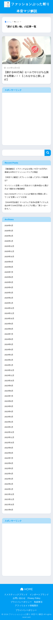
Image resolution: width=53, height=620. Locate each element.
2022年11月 (9, 437)
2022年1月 (9, 489)
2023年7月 (9, 396)
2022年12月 (9, 432)
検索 (48, 153)
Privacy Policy (34, 598)
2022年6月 (9, 463)
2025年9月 (9, 262)
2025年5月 (9, 282)
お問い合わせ (19, 598)
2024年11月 (9, 313)
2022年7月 (9, 458)
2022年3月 (9, 479)
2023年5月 (9, 406)
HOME (26, 589)
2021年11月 (9, 499)
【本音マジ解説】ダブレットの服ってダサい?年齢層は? (26, 179)
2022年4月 (9, 474)
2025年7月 (9, 272)
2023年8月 (9, 391)
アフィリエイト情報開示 (26, 605)
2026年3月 (9, 231)
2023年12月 (9, 370)
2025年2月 (9, 298)
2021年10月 (9, 505)
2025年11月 (9, 251)
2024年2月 (9, 360)
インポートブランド (39, 594)
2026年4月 (9, 226)
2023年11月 (9, 376)
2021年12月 (9, 494)
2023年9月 (9, 386)
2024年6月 (9, 339)
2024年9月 (9, 324)
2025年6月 (9, 277)
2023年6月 (9, 401)
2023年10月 (9, 381)
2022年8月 (9, 453)
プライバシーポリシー (21, 602)
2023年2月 (9, 422)
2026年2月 (9, 236)
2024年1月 (9, 365)
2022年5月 (9, 469)
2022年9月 (9, 448)
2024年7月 (9, 334)
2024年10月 (9, 319)
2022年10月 (9, 443)
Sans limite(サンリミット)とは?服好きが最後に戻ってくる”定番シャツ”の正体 (26, 195)
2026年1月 (9, 241)
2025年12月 (9, 246)
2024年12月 (9, 308)
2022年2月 (9, 484)
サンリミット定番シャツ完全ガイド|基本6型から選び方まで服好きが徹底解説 (26, 187)
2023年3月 (9, 417)
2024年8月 (9, 329)
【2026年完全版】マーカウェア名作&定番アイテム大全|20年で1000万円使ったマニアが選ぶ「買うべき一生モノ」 (26, 205)
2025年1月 (9, 303)
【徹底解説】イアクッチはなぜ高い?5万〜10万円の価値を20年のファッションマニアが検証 (26, 170)
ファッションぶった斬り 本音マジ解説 (27, 7)
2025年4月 (9, 288)
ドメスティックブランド (16, 594)
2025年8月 (9, 267)
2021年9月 (9, 510)
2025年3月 (9, 293)
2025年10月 (9, 257)
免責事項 (38, 602)
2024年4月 (9, 350)
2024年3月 (9, 355)
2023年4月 (9, 412)
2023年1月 (9, 427)
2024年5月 (9, 344)
